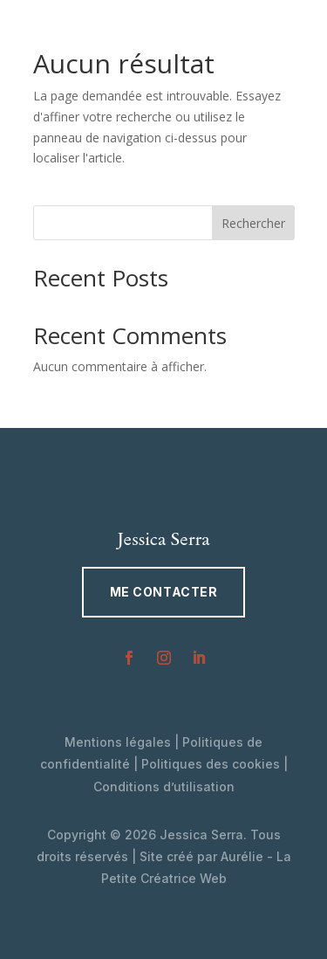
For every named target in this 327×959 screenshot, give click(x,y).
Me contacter (164, 591)
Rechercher (253, 223)
